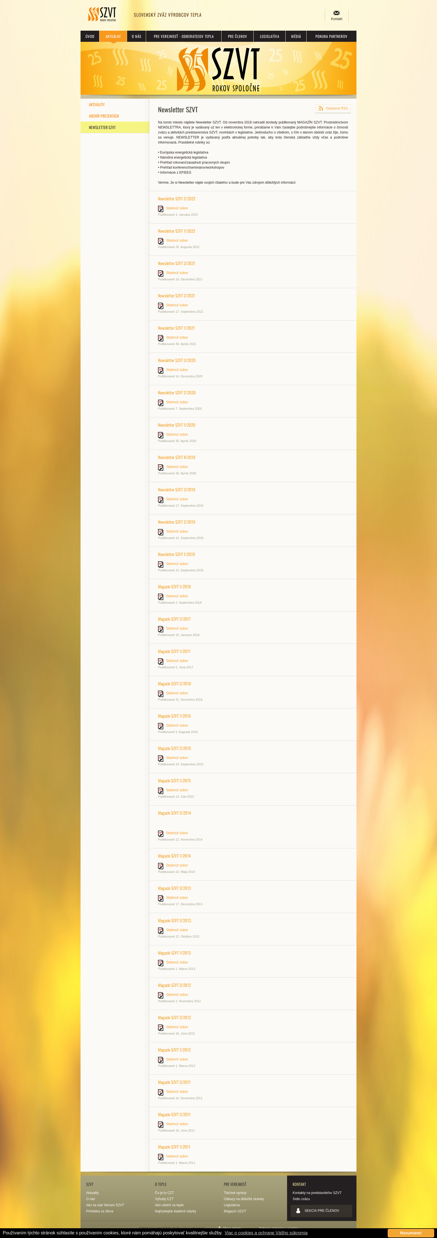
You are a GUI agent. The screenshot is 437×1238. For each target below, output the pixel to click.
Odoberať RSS (337, 108)
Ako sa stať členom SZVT (105, 1205)
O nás (136, 36)
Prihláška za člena (99, 1211)
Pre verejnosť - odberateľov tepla (184, 36)
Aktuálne (113, 36)
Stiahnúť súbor (177, 208)
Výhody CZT (164, 1199)
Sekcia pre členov (322, 1211)
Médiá (296, 36)
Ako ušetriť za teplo (169, 1205)
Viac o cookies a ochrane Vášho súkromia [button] (266, 1232)
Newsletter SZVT (102, 127)
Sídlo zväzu (301, 1199)
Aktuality (97, 104)
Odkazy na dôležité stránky (244, 1199)
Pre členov (237, 36)
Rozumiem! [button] (411, 1233)
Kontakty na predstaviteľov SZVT (317, 1193)
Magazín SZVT (235, 1211)
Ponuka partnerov (331, 36)
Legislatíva (269, 36)
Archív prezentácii (104, 116)
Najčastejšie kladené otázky (175, 1211)
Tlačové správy (235, 1193)
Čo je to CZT (164, 1193)
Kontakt (337, 19)
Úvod (90, 36)
